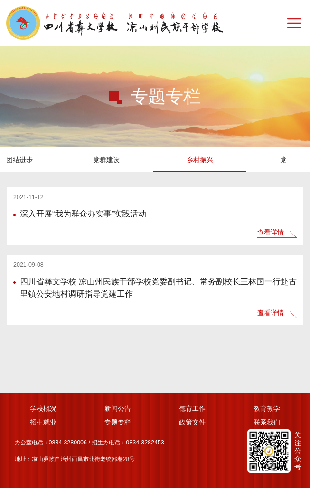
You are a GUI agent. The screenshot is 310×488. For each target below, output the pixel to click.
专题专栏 (117, 422)
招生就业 (43, 422)
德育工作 (192, 408)
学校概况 (43, 408)
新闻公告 (117, 408)
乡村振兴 (47, 159)
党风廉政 (140, 159)
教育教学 (267, 408)
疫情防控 (234, 159)
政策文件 (192, 422)
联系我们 (267, 422)
